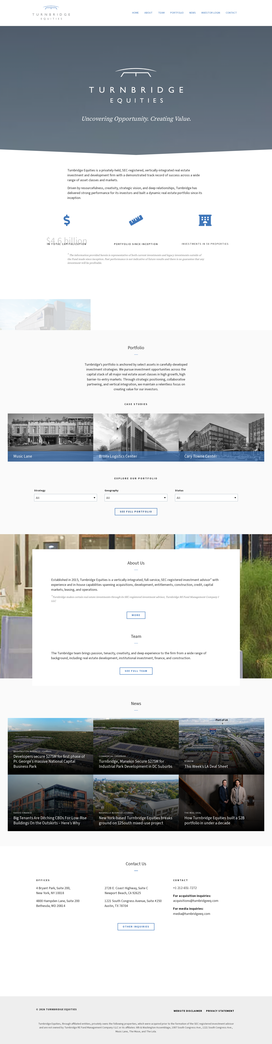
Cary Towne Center (221, 437)
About (148, 13)
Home (135, 13)
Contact (231, 13)
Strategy (39, 490)
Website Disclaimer (188, 1011)
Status (179, 490)
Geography (111, 490)
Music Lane (50, 437)
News (192, 13)
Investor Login (210, 13)
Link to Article (50, 746)
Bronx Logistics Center (136, 437)
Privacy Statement (220, 1011)
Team (161, 13)
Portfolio (177, 13)
